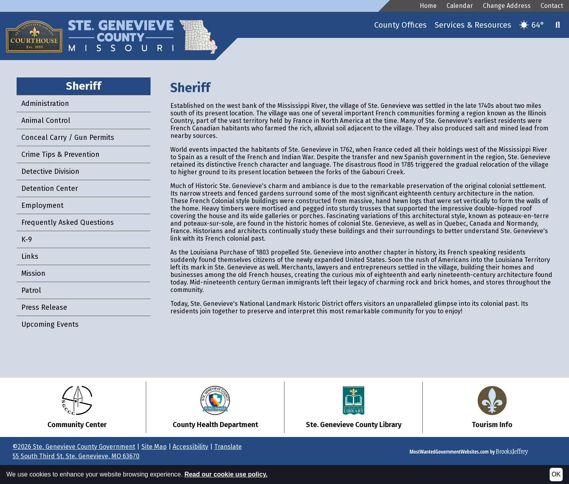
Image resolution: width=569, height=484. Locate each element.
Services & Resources (473, 25)
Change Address (507, 5)
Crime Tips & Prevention (60, 154)
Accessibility (190, 446)
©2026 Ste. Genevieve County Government (74, 446)
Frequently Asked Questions (67, 222)
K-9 (26, 239)
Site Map (154, 446)
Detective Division (50, 171)
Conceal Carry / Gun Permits (67, 137)
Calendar (460, 5)
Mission (33, 273)
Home (428, 5)
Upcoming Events (50, 324)
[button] (557, 25)
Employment (42, 205)
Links (29, 256)
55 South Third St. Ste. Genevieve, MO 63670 (76, 456)
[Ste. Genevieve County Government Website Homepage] (123, 29)
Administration (45, 103)
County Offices (400, 25)
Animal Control (45, 120)
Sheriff (83, 85)
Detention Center (49, 188)
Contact (552, 5)
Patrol (31, 290)
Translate (228, 446)
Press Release (44, 307)
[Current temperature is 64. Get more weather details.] (532, 25)
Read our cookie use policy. (226, 474)
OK (556, 474)
